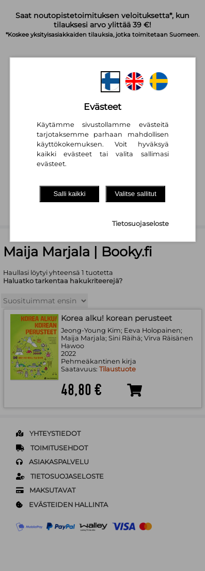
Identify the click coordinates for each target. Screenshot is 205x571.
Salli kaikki (69, 194)
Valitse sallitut (135, 194)
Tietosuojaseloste (140, 223)
